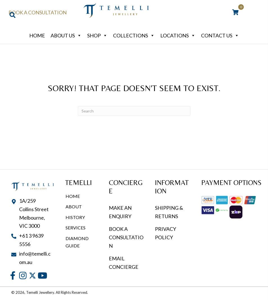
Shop (97, 35)
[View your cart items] (235, 12)
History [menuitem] (75, 217)
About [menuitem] (74, 206)
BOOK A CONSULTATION (126, 237)
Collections (134, 35)
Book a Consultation (37, 12)
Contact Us (220, 35)
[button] (12, 275)
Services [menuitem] (75, 227)
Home (37, 35)
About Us (66, 35)
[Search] (134, 111)
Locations (177, 35)
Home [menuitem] (73, 196)
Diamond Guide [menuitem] (77, 242)
